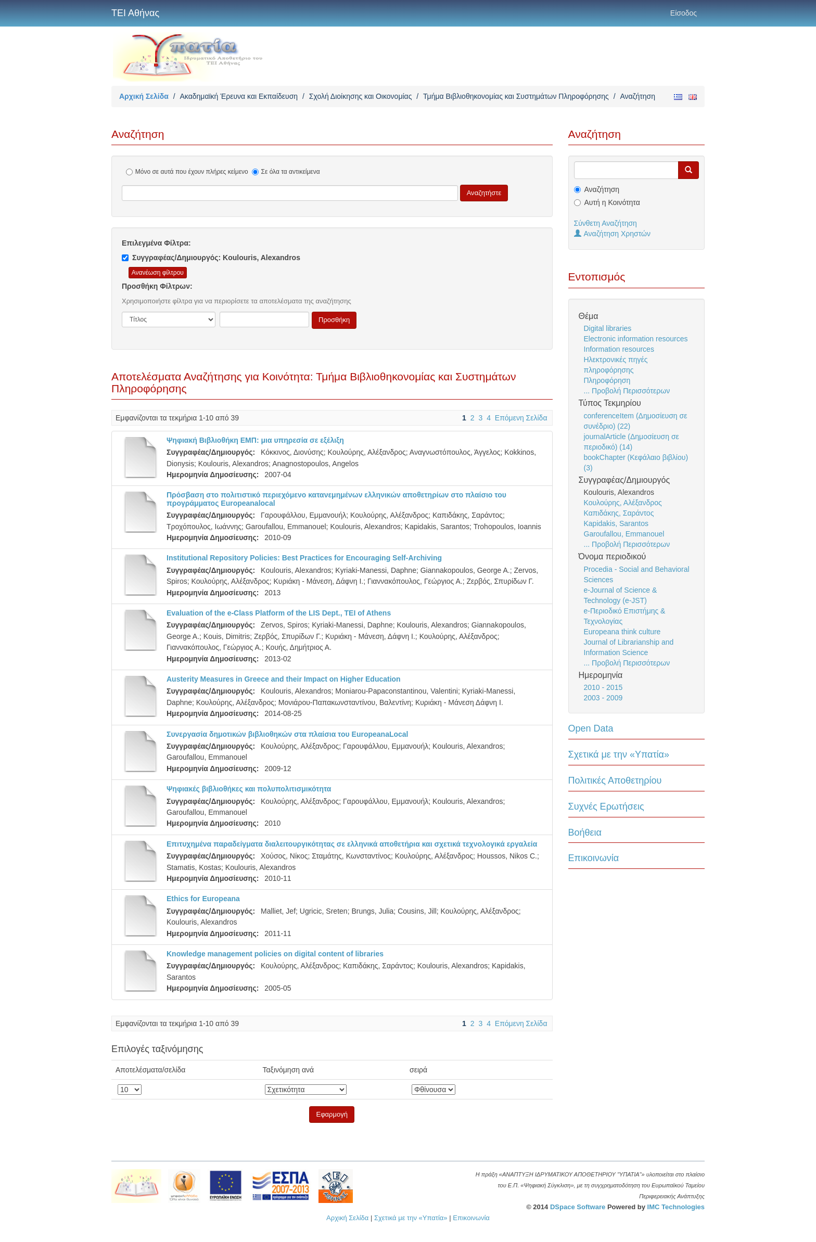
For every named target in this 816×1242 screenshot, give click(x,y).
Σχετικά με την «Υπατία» (619, 754)
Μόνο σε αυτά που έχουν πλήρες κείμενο (187, 171)
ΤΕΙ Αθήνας (135, 13)
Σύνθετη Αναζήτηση (605, 223)
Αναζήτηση (602, 189)
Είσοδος (683, 13)
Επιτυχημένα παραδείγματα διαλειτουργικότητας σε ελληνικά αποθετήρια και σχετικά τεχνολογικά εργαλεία (352, 844)
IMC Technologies (676, 1207)
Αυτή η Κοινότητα (612, 202)
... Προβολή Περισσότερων (627, 391)
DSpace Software (577, 1207)
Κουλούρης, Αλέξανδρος (623, 502)
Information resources (619, 349)
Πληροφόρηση (607, 380)
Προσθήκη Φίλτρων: (157, 286)
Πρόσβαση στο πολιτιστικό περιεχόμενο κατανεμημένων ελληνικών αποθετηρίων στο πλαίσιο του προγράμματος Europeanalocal (336, 499)
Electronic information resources (636, 339)
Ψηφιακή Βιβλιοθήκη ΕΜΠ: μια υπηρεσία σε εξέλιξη (255, 440)
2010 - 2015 (603, 687)
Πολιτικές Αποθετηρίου (615, 780)
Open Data (591, 728)
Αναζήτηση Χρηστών (612, 233)
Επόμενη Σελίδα (521, 418)
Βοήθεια (585, 832)
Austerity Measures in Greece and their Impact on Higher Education (284, 679)
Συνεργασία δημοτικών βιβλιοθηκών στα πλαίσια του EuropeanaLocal (288, 734)
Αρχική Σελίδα (144, 96)
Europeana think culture (622, 632)
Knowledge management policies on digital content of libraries (275, 954)
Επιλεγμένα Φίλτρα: (156, 243)
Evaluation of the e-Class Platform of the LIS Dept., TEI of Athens (279, 613)
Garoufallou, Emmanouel (624, 534)
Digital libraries (608, 328)
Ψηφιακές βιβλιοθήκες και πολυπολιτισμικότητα (249, 789)
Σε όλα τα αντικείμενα (286, 171)
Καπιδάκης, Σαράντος (619, 513)
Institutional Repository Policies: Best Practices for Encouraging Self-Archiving (304, 558)
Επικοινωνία (593, 858)
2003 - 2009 (603, 698)
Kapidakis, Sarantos (616, 523)
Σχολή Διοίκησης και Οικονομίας (360, 96)
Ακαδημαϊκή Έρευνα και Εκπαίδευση (239, 96)
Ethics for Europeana (203, 898)
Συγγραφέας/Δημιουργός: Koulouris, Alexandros (211, 257)
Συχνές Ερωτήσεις (606, 806)
